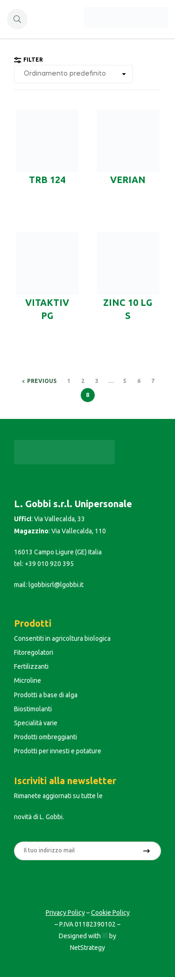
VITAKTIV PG (47, 309)
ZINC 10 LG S (127, 309)
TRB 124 (47, 180)
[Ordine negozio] (73, 74)
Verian (128, 180)
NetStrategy (87, 947)
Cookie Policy (110, 912)
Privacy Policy (65, 912)
